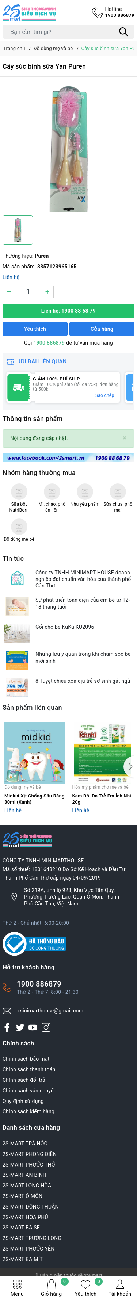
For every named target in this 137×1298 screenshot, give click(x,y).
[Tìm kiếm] (123, 31)
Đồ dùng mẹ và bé (22, 787)
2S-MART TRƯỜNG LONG (32, 1238)
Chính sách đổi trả (24, 1080)
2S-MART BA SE (21, 1227)
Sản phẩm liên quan (32, 707)
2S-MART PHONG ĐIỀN (30, 1154)
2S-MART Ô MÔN (22, 1196)
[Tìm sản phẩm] (68, 31)
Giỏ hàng (55, 1288)
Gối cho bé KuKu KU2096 (64, 627)
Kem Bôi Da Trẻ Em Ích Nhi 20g (101, 799)
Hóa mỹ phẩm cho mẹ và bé (100, 787)
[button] (128, 767)
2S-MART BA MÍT (23, 1259)
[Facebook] (7, 1027)
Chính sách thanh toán (29, 1069)
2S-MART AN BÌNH (24, 1175)
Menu (17, 1288)
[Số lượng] (28, 292)
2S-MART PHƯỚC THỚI (30, 1165)
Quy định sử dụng (23, 1101)
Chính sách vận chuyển (30, 1091)
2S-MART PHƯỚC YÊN (29, 1249)
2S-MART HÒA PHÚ (25, 1217)
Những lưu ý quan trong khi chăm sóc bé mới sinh (82, 657)
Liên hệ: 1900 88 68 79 (68, 311)
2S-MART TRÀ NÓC (25, 1143)
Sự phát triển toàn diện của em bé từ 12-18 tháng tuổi (82, 603)
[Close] (124, 438)
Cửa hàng (102, 329)
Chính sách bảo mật (26, 1059)
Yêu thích (89, 1288)
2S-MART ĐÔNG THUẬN (31, 1207)
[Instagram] (46, 1027)
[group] (68, 148)
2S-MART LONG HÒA (27, 1185)
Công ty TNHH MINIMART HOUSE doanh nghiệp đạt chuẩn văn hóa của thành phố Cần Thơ (83, 579)
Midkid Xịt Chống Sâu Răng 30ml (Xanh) (34, 799)
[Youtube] (32, 1027)
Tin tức (13, 558)
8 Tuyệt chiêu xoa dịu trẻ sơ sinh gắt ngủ (82, 681)
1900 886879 (119, 12)
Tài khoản (120, 1288)
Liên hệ (11, 277)
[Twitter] (20, 1027)
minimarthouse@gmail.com (51, 1011)
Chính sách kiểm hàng (28, 1111)
